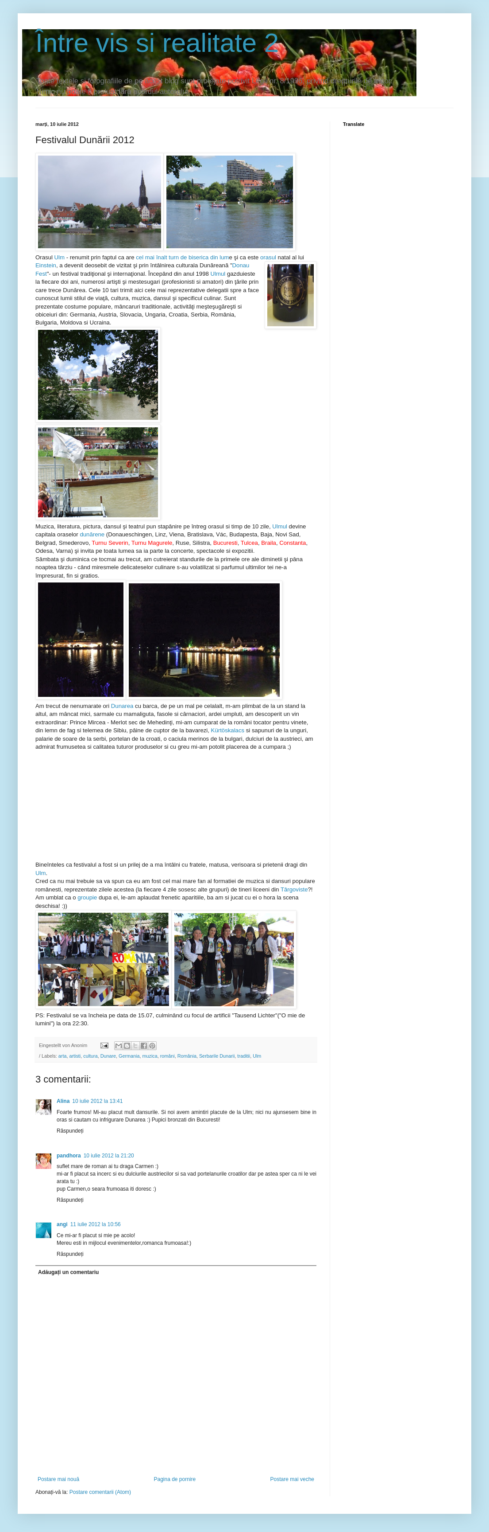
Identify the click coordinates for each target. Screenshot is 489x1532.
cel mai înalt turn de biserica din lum (182, 257)
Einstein (45, 265)
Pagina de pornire (175, 1479)
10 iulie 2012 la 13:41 (97, 1101)
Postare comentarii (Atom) (100, 1492)
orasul (269, 257)
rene (98, 534)
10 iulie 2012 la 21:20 (109, 1156)
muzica (149, 1056)
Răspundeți (70, 1131)
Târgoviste (294, 889)
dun (84, 534)
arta (62, 1056)
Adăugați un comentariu (68, 1272)
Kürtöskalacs (228, 730)
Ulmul (218, 273)
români (167, 1056)
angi (62, 1224)
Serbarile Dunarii (217, 1056)
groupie (87, 897)
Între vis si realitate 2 (157, 43)
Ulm (59, 257)
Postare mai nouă (58, 1479)
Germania (129, 1056)
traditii (243, 1056)
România (186, 1056)
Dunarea (122, 706)
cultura (90, 1056)
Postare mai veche (292, 1479)
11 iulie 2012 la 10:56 (95, 1224)
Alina (63, 1101)
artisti (75, 1056)
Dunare (108, 1056)
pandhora (69, 1156)
